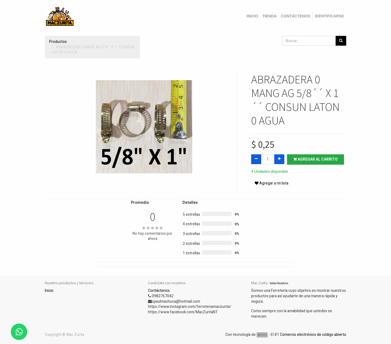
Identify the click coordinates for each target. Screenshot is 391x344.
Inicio (49, 290)
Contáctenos (159, 290)
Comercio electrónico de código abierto (313, 334)
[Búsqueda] (341, 41)
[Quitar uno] (256, 159)
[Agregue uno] (279, 159)
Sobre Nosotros (279, 283)
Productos (58, 42)
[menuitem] (252, 16)
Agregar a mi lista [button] (271, 183)
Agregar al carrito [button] (315, 159)
